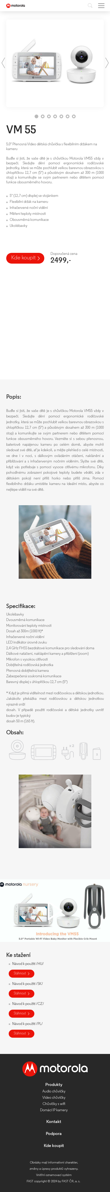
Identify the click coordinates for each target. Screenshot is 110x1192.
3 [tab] (49, 116)
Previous (3, 63)
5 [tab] (61, 116)
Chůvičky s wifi (54, 1104)
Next (107, 63)
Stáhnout (20, 973)
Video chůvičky (53, 1098)
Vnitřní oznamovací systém (54, 1175)
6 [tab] (67, 116)
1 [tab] (36, 116)
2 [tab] (43, 116)
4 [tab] (55, 116)
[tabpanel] (55, 63)
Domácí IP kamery (54, 1110)
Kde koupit (23, 258)
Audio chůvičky (53, 1091)
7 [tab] (74, 116)
